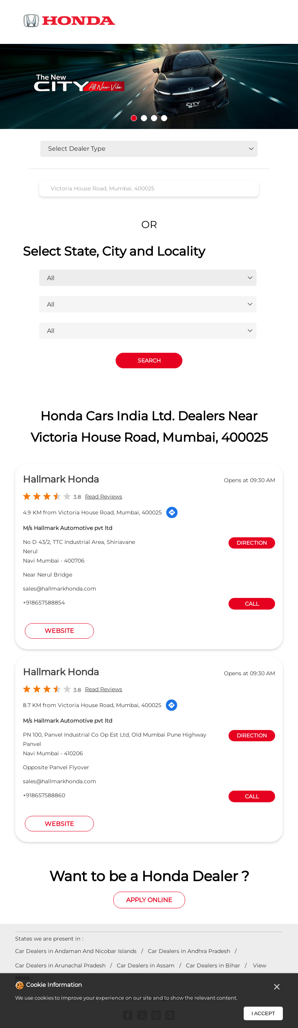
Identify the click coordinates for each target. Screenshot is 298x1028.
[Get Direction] (172, 512)
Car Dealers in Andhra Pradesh (189, 951)
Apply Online (149, 900)
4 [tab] (164, 118)
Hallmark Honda (61, 479)
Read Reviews (103, 496)
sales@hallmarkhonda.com (59, 588)
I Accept (263, 1013)
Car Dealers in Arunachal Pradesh (60, 965)
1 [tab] (134, 118)
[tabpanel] (149, 86)
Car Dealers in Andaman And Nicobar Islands (76, 951)
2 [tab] (144, 118)
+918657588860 (44, 795)
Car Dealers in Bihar (213, 965)
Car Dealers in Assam (146, 965)
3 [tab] (154, 118)
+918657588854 (44, 602)
